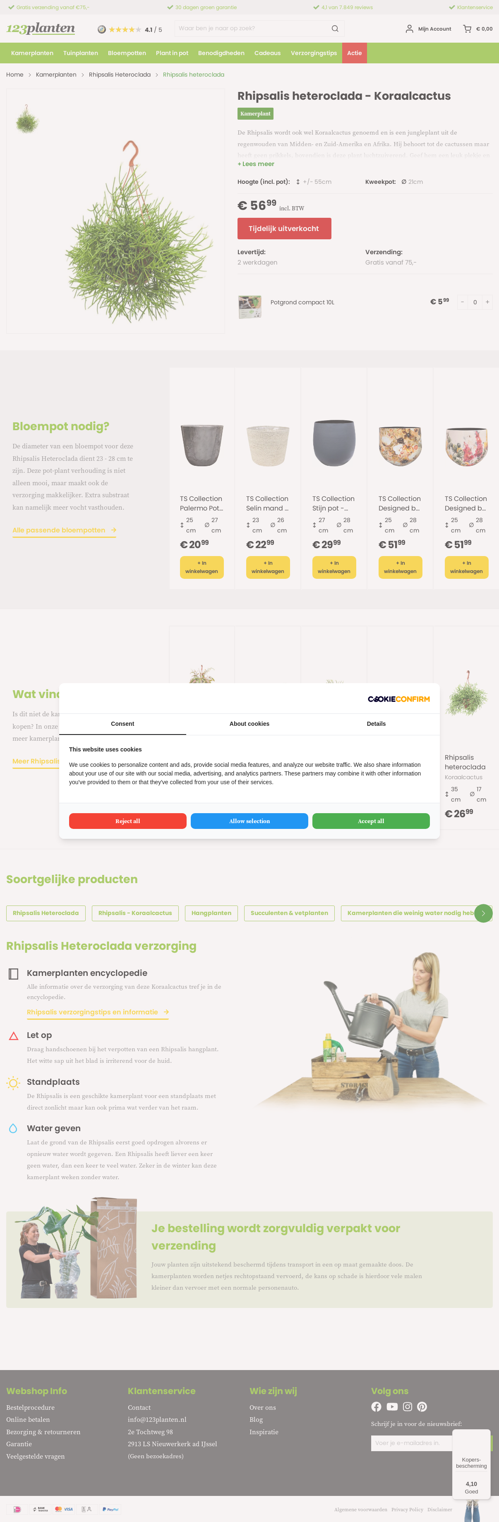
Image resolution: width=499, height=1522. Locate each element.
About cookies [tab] (249, 723)
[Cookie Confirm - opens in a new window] (399, 698)
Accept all (371, 821)
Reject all (127, 821)
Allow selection (249, 821)
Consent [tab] (122, 723)
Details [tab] (376, 723)
